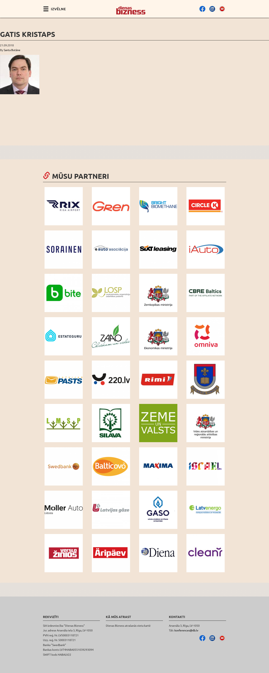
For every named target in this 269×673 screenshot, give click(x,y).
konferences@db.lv (186, 630)
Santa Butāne (12, 50)
